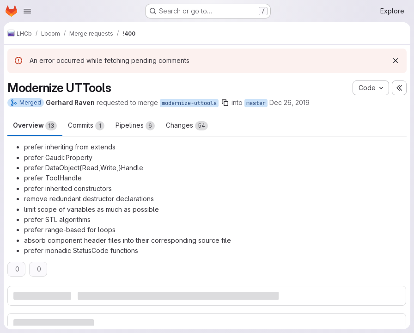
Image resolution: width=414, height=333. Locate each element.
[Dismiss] (395, 60)
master (256, 103)
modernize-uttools (189, 103)
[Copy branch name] (225, 102)
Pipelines (135, 125)
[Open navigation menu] (27, 11)
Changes (187, 125)
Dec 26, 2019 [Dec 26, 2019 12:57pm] (289, 102)
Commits (86, 125)
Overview (35, 125)
